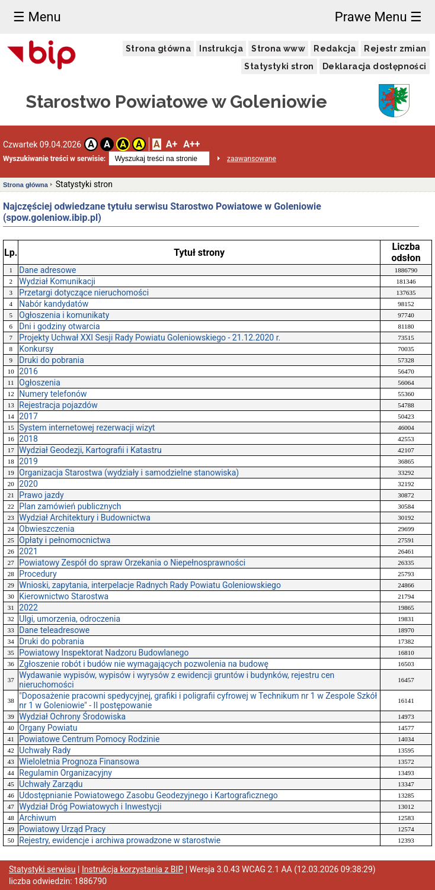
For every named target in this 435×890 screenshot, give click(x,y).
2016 (28, 371)
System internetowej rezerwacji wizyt (87, 427)
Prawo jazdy (41, 495)
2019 (28, 461)
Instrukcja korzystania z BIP (132, 869)
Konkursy (36, 349)
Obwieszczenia (46, 529)
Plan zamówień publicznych (70, 506)
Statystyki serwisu (42, 869)
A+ (171, 144)
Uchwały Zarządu (50, 784)
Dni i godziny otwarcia (59, 326)
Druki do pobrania (51, 360)
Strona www (278, 48)
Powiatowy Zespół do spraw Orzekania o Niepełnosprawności (132, 562)
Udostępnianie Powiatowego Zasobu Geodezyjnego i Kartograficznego (148, 795)
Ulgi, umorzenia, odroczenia (69, 619)
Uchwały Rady (45, 750)
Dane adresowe (47, 270)
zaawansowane (251, 159)
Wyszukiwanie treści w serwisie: (54, 159)
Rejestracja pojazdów (58, 405)
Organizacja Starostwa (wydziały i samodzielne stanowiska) (129, 472)
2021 (28, 551)
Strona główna (158, 48)
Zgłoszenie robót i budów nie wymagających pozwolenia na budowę (143, 664)
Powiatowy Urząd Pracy (62, 829)
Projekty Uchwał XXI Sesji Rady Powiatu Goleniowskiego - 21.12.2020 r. (149, 337)
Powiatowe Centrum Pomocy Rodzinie (89, 739)
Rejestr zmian (395, 48)
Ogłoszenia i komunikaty (64, 315)
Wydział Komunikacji (57, 281)
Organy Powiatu (48, 727)
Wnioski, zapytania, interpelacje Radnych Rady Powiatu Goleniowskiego (150, 585)
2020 (28, 484)
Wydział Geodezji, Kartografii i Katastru (90, 450)
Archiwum (37, 817)
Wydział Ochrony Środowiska (72, 716)
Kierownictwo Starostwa (63, 596)
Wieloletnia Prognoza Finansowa (79, 761)
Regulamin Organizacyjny (65, 772)
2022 (28, 607)
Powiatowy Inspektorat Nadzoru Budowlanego (103, 652)
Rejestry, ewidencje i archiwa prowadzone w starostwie (119, 840)
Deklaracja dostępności (374, 66)
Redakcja (335, 48)
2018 (28, 439)
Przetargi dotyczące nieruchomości (84, 292)
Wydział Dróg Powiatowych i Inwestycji (90, 806)
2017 (28, 416)
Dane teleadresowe (54, 630)
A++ (191, 144)
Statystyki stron (279, 66)
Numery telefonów (53, 394)
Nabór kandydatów (53, 304)
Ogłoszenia (39, 382)
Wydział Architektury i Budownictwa (85, 517)
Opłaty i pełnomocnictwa (64, 540)
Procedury (37, 574)
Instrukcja (221, 48)
